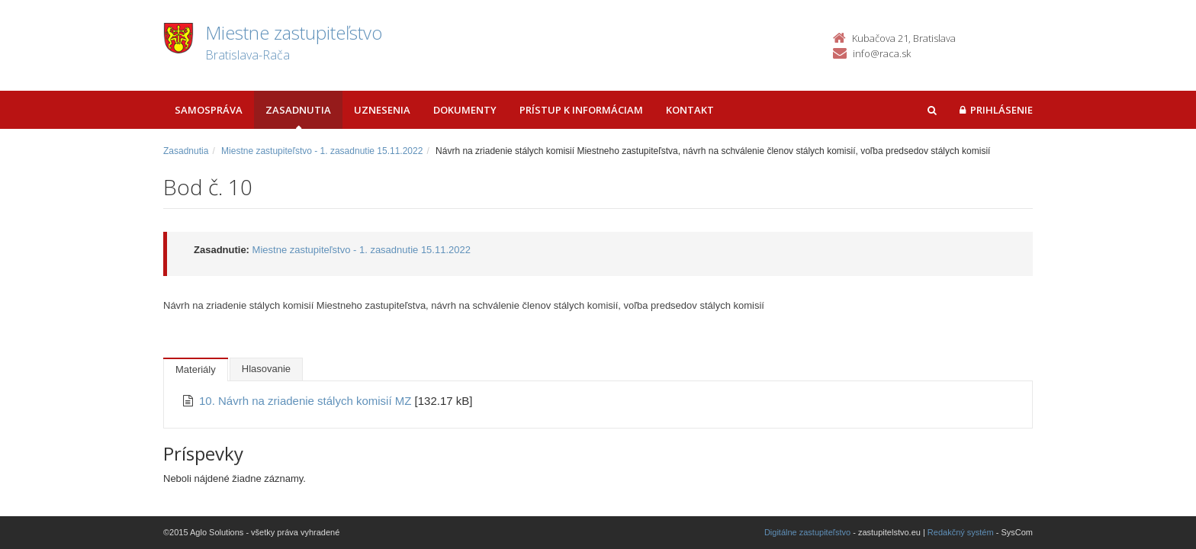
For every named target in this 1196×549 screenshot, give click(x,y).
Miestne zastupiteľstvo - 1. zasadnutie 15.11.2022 (322, 151)
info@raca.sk (882, 53)
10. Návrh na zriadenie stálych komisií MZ (307, 400)
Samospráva (209, 110)
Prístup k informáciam (581, 110)
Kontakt (690, 110)
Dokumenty (465, 110)
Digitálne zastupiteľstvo (807, 532)
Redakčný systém (961, 532)
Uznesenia (382, 110)
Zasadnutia (298, 110)
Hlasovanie (266, 368)
